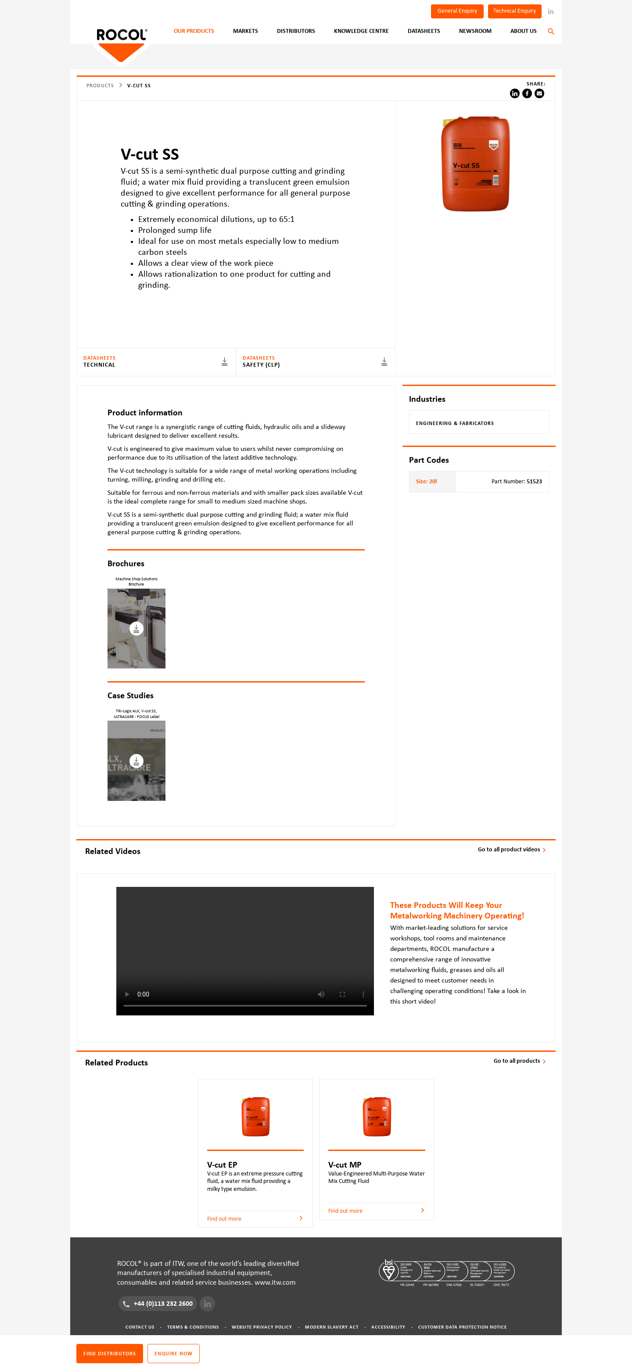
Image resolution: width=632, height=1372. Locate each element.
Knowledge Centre (361, 31)
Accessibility (388, 1327)
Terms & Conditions (193, 1327)
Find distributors (109, 1353)
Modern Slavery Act (332, 1327)
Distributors (296, 31)
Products (100, 85)
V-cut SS (139, 85)
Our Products (194, 31)
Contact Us (140, 1327)
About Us (523, 31)
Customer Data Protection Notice (462, 1327)
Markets (245, 31)
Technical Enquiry (514, 11)
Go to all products (520, 1061)
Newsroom (475, 31)
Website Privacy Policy (262, 1327)
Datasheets (424, 31)
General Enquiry (457, 11)
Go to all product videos (512, 850)
